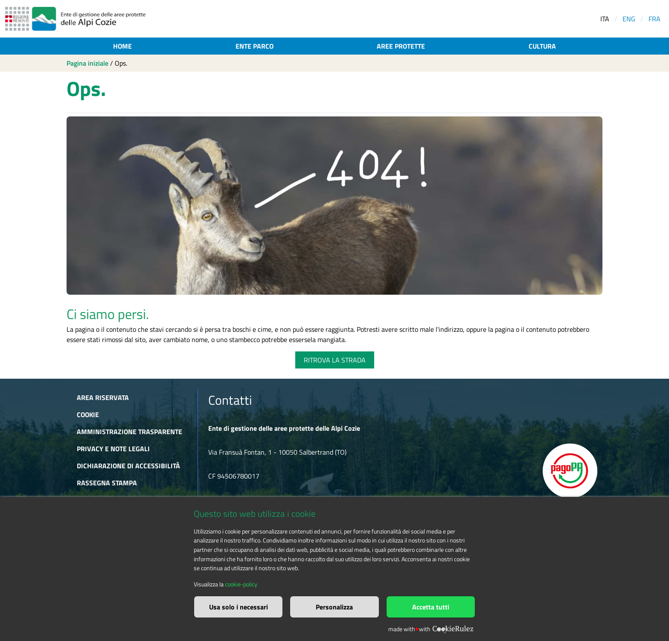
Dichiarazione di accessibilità (128, 466)
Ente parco (254, 46)
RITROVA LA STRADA (335, 360)
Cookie (88, 414)
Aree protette (401, 46)
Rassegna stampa (107, 483)
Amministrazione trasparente (129, 431)
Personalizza (334, 607)
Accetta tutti (430, 607)
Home (122, 46)
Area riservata (103, 397)
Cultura (542, 46)
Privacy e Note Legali (113, 449)
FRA (654, 19)
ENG (628, 19)
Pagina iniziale (87, 63)
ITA (604, 19)
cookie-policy (241, 584)
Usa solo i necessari (238, 607)
